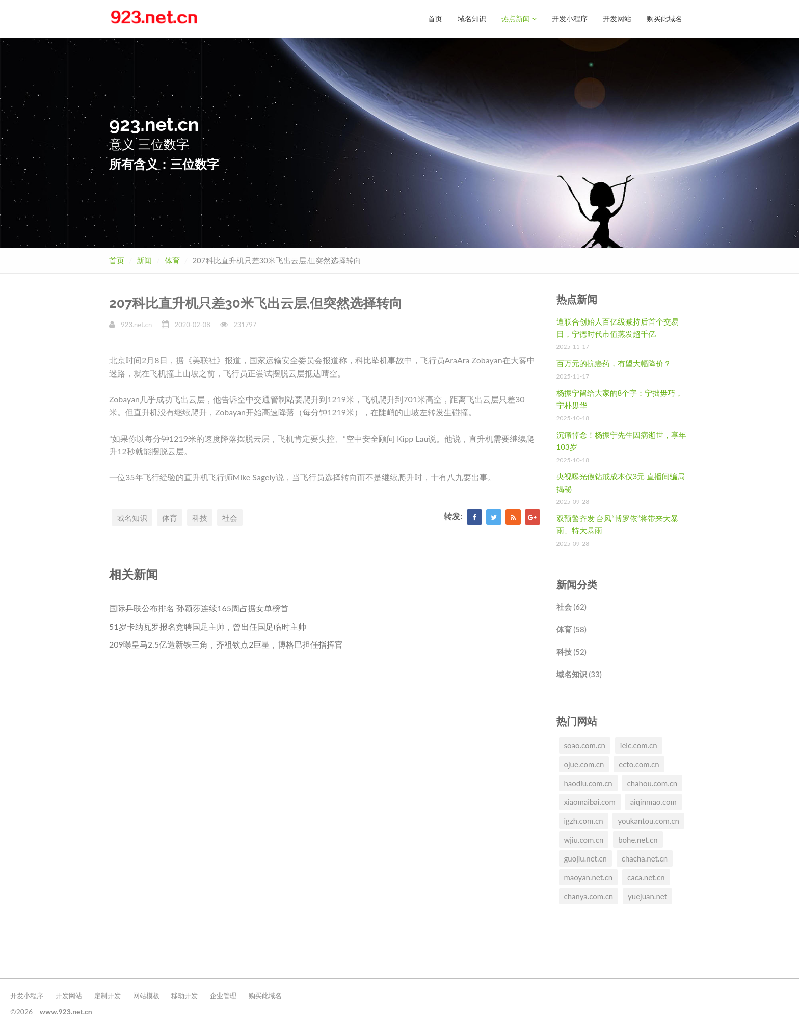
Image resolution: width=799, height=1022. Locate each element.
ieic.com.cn (638, 744)
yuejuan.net (647, 895)
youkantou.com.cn (648, 820)
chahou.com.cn (652, 782)
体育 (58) (571, 628)
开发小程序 (570, 18)
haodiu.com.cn (588, 782)
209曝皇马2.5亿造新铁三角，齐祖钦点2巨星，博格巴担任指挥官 (226, 644)
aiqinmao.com (653, 801)
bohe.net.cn (637, 839)
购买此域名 (664, 18)
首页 (435, 18)
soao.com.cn (584, 744)
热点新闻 (519, 18)
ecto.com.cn (639, 763)
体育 (172, 259)
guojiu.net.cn (585, 858)
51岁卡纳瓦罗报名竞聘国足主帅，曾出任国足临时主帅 (207, 626)
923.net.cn (136, 324)
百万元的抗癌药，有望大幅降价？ (613, 362)
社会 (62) (571, 606)
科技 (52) (571, 651)
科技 (199, 517)
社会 (229, 517)
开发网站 (617, 18)
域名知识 (472, 18)
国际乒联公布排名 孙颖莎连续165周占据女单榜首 (198, 607)
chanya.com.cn (589, 895)
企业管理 (223, 995)
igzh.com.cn (583, 820)
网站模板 (146, 995)
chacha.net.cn (645, 858)
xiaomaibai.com (590, 801)
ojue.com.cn (584, 763)
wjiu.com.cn (584, 839)
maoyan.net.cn (588, 876)
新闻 (144, 259)
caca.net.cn (645, 876)
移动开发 (184, 995)
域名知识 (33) (579, 673)
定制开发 (107, 995)
